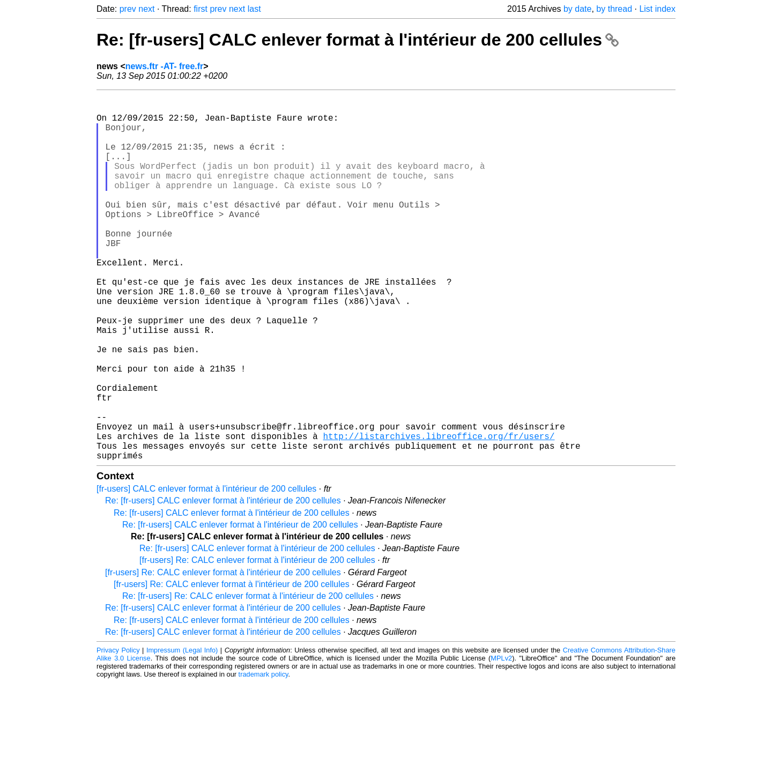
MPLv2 (501, 740)
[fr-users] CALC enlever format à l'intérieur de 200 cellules (206, 570)
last (254, 8)
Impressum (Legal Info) (182, 732)
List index (657, 8)
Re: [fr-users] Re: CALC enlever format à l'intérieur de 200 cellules (248, 677)
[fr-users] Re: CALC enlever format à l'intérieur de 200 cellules (257, 641)
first (200, 8)
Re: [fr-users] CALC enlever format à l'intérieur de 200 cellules (357, 39)
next (146, 8)
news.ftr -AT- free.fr (164, 66)
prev (128, 8)
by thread (614, 8)
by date (577, 8)
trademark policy (263, 756)
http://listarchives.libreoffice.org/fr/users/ (438, 513)
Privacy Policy (118, 732)
